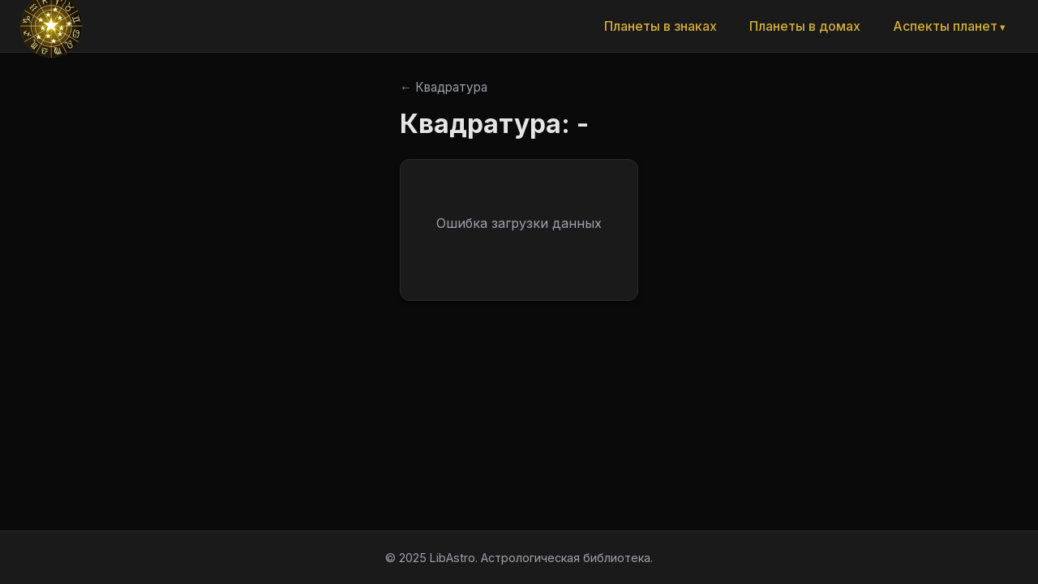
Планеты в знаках (660, 26)
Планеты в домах (804, 26)
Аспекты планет (945, 26)
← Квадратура (443, 87)
